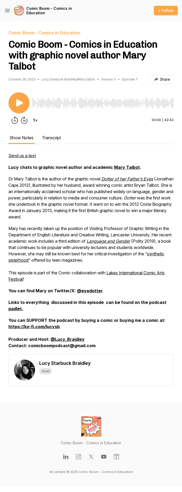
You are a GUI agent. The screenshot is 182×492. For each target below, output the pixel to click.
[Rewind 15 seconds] (14, 120)
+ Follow (166, 10)
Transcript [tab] (51, 137)
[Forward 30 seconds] (24, 120)
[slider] (103, 103)
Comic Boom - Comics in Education (49, 10)
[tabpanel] (91, 253)
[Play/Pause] (18, 102)
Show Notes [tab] (21, 137)
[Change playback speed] (35, 120)
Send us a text (22, 155)
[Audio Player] (103, 102)
